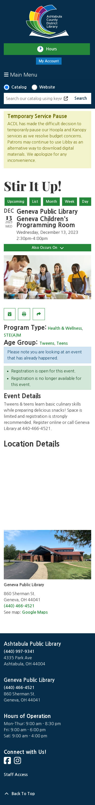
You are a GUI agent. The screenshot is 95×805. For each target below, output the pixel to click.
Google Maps (35, 612)
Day (85, 201)
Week (69, 201)
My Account (49, 61)
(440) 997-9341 (19, 651)
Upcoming (15, 201)
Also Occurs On (48, 248)
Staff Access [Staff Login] (16, 775)
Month (51, 201)
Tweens (47, 343)
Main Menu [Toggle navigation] (20, 74)
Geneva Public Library (29, 680)
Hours (53, 49)
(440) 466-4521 (19, 606)
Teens (62, 343)
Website (47, 87)
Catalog (19, 87)
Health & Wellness (65, 328)
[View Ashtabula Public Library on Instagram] (18, 762)
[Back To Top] (47, 793)
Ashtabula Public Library (32, 643)
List (35, 201)
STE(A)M (12, 335)
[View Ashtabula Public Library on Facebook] (8, 762)
